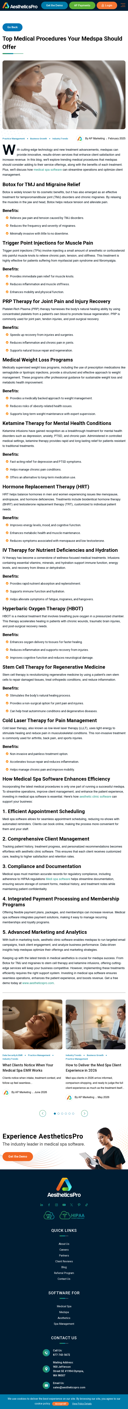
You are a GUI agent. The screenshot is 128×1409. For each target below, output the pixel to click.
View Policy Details (82, 1403)
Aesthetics (64, 1318)
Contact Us (64, 1278)
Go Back (12, 27)
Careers (64, 1249)
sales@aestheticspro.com (69, 1387)
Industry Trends (60, 138)
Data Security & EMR (12, 1055)
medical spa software (48, 169)
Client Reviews (64, 1261)
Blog (64, 1267)
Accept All (60, 1404)
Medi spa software (58, 879)
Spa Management (64, 1323)
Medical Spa (64, 1306)
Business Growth (38, 138)
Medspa (64, 1312)
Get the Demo (17, 1156)
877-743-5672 (61, 1354)
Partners (64, 1255)
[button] (55, 1114)
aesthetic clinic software (95, 796)
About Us (64, 1243)
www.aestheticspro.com (38, 983)
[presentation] (43, 1113)
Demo (54, 5)
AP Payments (82, 5)
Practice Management (13, 138)
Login (107, 5)
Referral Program (64, 1273)
